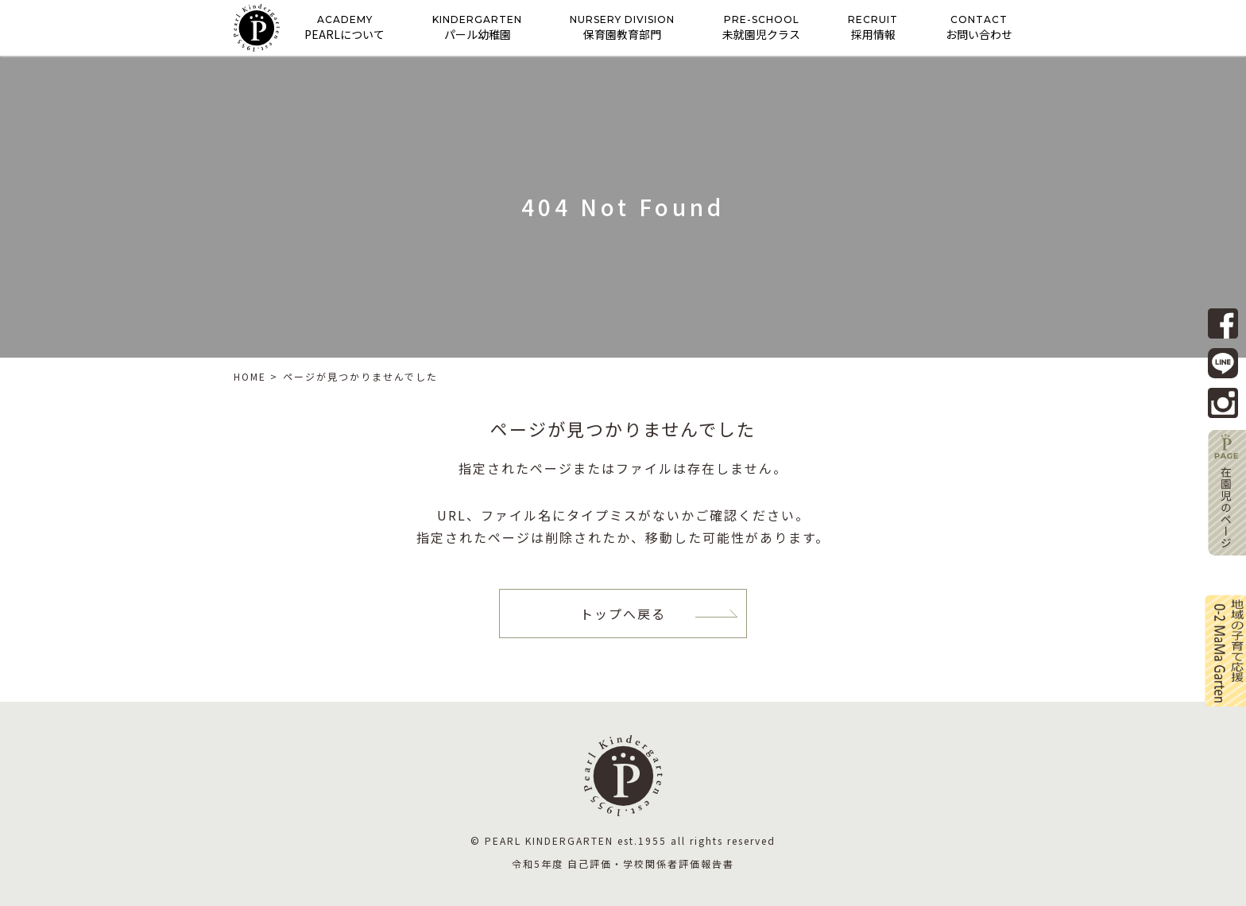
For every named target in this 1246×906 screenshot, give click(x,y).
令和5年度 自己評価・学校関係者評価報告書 (623, 863)
